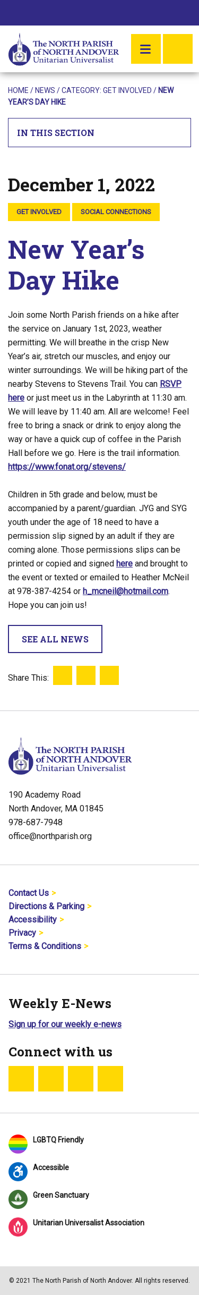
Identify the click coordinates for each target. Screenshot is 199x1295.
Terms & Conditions (44, 946)
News (45, 90)
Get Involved (127, 90)
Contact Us (28, 893)
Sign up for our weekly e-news (65, 1024)
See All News (55, 639)
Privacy (22, 933)
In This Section (100, 132)
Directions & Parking (46, 906)
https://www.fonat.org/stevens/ (67, 467)
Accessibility (32, 920)
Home (18, 90)
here (124, 563)
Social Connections (116, 212)
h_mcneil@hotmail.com (125, 591)
